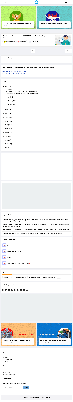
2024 (7, 114)
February (10, 101)
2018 (6, 136)
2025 (7, 110)
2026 (7, 87)
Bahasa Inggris (21, 277)
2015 (6, 148)
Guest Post (8, 370)
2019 (6, 132)
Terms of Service (10, 374)
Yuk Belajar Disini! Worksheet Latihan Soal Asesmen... (21, 91)
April (8, 90)
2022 (6, 121)
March (9, 97)
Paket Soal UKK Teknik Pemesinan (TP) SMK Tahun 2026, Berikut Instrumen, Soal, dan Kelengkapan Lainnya (19, 342)
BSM (12, 277)
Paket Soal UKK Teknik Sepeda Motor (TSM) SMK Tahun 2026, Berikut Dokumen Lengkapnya (55, 342)
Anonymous (10, 244)
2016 (6, 144)
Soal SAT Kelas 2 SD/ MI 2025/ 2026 (14, 74)
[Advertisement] (36, 196)
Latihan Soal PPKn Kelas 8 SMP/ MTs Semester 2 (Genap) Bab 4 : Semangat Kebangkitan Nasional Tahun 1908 (35, 230)
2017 (6, 140)
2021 (6, 125)
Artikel (6, 277)
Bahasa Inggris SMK (49, 277)
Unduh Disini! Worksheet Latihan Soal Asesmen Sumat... (22, 93)
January (10, 105)
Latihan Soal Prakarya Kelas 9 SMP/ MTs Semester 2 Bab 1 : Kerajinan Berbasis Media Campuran (32, 233)
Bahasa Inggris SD (34, 277)
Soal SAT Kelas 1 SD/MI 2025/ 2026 (14, 71)
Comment (23, 41)
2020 (7, 129)
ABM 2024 (35, 41)
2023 (7, 117)
